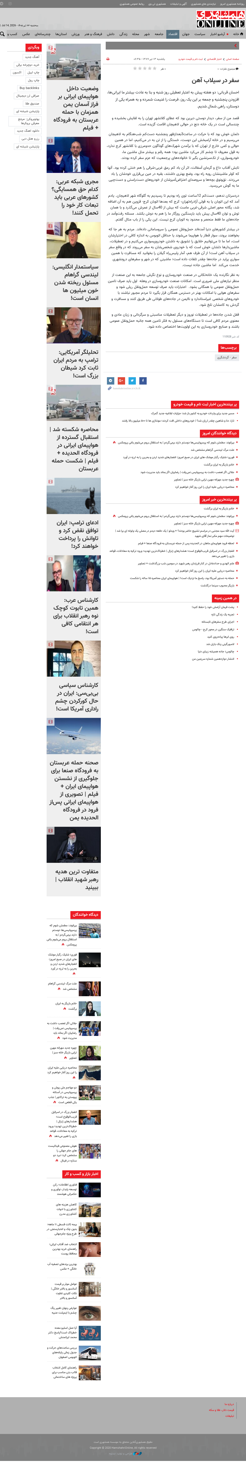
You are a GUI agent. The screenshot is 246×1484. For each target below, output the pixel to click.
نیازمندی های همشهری (203, 4)
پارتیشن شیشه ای (27, 111)
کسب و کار (9, 34)
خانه (238, 34)
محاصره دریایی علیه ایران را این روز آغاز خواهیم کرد (201, 492)
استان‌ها (61, 34)
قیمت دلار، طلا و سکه (220, 1433)
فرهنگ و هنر (93, 34)
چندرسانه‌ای (43, 34)
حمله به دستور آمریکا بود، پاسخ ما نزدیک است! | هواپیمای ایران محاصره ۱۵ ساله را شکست (176, 588)
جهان (186, 34)
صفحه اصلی (232, 59)
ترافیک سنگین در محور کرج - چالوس (210, 639)
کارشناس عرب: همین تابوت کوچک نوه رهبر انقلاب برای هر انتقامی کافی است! (75, 616)
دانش (111, 34)
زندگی (123, 34)
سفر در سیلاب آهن (215, 81)
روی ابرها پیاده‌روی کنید (219, 647)
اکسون (17, 72)
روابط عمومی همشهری (132, 4)
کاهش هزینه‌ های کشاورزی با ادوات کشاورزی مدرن (65, 1228)
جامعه (159, 34)
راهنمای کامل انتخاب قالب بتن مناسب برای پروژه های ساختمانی (63, 1395)
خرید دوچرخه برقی (27, 65)
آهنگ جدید (32, 57)
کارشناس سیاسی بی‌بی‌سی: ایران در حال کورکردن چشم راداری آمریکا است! (76, 697)
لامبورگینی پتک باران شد (218, 654)
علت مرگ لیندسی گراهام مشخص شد (209, 455)
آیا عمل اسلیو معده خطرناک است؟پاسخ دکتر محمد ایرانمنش (64, 1355)
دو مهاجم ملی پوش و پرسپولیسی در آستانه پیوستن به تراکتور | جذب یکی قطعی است (63, 1099)
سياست (199, 34)
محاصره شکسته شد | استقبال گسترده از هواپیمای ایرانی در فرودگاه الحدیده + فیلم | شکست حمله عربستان (74, 449)
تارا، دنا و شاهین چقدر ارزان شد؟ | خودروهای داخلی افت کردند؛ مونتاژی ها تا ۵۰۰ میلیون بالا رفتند (171, 420)
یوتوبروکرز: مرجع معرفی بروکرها (28, 121)
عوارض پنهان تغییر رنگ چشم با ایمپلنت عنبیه (62, 1333)
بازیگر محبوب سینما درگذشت (215, 596)
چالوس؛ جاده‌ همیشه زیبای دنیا (214, 661)
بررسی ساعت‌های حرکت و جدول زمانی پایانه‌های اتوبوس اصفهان (62, 1375)
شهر (147, 34)
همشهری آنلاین (219, 19)
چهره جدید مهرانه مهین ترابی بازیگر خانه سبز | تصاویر (200, 484)
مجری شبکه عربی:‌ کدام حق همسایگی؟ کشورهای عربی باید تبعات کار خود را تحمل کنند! (75, 197)
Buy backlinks (29, 88)
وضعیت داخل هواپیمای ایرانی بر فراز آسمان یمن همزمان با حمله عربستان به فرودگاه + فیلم (75, 108)
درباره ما (229, 1427)
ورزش (75, 34)
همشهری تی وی (157, 4)
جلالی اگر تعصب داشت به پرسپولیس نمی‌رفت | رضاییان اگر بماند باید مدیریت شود (182, 477)
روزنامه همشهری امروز (232, 4)
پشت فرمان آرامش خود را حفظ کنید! (211, 617)
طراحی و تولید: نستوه (125, 1477)
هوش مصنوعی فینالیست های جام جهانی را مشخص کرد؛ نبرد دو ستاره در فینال (63, 1167)
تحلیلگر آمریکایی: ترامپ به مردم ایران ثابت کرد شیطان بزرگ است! (75, 364)
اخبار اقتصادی (214, 59)
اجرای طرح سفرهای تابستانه (216, 632)
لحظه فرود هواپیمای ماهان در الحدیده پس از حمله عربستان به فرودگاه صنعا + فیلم (181, 554)
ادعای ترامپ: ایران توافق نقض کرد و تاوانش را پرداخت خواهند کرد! (77, 534)
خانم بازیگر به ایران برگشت (217, 470)
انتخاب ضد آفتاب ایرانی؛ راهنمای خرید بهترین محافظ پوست (63, 1272)
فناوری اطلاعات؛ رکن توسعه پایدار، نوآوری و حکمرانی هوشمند (63, 1208)
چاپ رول (33, 80)
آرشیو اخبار (217, 34)
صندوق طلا (32, 103)
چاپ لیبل (33, 72)
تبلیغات (229, 1438)
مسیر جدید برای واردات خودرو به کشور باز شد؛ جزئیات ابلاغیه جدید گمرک (187, 413)
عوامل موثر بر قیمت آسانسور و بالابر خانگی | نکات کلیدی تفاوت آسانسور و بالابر (62, 1314)
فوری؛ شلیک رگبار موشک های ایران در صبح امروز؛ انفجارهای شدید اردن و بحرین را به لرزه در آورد (172, 462)
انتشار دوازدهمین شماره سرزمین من (211, 669)
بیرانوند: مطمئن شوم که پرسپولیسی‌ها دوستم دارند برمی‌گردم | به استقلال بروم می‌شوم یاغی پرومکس (62, 935)
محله (135, 34)
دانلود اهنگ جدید (28, 131)
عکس (26, 34)
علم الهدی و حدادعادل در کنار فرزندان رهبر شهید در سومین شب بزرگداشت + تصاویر (181, 573)
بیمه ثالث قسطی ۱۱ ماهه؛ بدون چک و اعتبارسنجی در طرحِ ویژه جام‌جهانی (62, 1250)
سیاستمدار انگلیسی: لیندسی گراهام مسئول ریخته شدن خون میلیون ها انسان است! (75, 282)
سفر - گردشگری (227, 357)
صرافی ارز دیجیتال (27, 95)
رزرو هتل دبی (30, 138)
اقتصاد (172, 34)
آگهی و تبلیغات (178, 4)
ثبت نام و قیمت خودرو (191, 59)
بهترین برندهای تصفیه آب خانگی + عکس (63, 1289)
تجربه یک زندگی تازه (221, 625)
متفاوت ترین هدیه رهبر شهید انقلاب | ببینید (76, 879)
